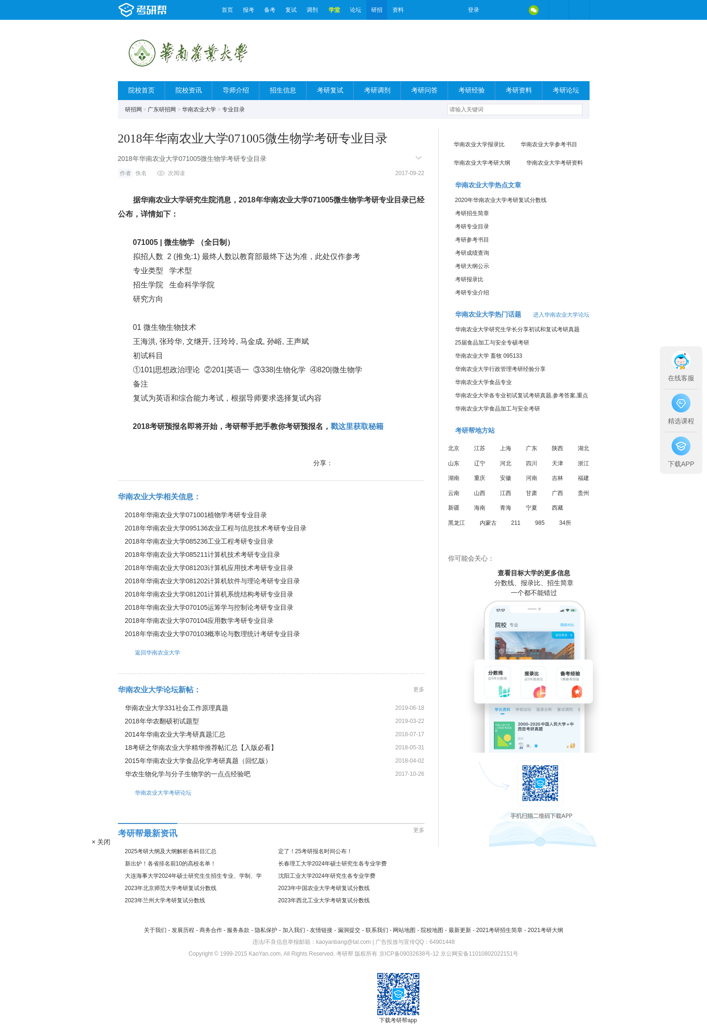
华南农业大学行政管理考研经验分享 (500, 369)
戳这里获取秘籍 (357, 426)
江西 (505, 493)
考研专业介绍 (472, 292)
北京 (453, 448)
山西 (479, 493)
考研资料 (519, 90)
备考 (269, 10)
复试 (291, 10)
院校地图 (432, 930)
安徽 (505, 478)
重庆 (479, 478)
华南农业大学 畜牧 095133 (489, 356)
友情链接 (321, 930)
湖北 (583, 448)
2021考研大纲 (545, 930)
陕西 (557, 448)
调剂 (312, 10)
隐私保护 (266, 930)
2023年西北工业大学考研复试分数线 (324, 900)
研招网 (133, 109)
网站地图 (404, 930)
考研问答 (424, 90)
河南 (531, 478)
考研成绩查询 (472, 253)
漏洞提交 (349, 930)
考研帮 (167, 10)
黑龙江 (456, 523)
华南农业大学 (199, 109)
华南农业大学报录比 (479, 144)
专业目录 (233, 109)
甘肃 (531, 493)
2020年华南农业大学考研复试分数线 (501, 200)
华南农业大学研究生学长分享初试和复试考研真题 (517, 329)
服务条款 (238, 930)
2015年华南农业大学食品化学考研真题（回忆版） (198, 761)
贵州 (583, 493)
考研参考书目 (472, 239)
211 (516, 523)
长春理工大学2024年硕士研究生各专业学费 (332, 863)
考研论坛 (566, 90)
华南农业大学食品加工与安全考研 (497, 408)
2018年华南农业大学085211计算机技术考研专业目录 (203, 554)
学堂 (334, 10)
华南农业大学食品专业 (483, 382)
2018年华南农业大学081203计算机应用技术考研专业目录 (209, 567)
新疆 (453, 507)
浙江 (583, 463)
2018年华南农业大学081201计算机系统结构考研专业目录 (209, 594)
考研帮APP (579, 10)
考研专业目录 (472, 226)
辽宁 (479, 463)
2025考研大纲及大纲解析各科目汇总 (171, 851)
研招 (377, 10)
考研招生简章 (472, 213)
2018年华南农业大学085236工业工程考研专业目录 (199, 541)
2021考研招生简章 (499, 930)
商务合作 (211, 930)
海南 (479, 507)
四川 (531, 463)
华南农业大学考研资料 (554, 163)
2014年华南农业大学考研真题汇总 (175, 734)
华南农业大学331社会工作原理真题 (176, 708)
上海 (505, 448)
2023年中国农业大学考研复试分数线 (324, 888)
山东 (453, 463)
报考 (248, 10)
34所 (565, 523)
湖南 (453, 478)
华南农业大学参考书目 (549, 144)
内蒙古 (488, 523)
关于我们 (155, 930)
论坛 (355, 10)
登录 (473, 10)
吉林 (557, 478)
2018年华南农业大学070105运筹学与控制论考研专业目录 (209, 607)
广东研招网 (162, 109)
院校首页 (141, 90)
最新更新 (460, 930)
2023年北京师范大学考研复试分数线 (171, 888)
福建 (583, 478)
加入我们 (294, 930)
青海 (505, 507)
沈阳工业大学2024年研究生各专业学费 (327, 876)
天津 (557, 463)
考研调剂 (377, 90)
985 (540, 523)
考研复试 (330, 90)
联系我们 (377, 930)
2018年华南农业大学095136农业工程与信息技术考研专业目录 (216, 528)
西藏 (557, 507)
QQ (514, 10)
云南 (453, 493)
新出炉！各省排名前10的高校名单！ (170, 863)
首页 (227, 10)
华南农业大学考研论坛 (154, 792)
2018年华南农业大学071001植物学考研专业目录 (196, 515)
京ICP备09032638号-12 (409, 953)
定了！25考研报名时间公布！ (315, 851)
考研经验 (471, 90)
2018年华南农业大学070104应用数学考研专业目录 (199, 620)
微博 (494, 10)
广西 (557, 493)
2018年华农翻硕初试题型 (162, 721)
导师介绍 (236, 90)
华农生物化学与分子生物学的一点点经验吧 (187, 774)
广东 (531, 448)
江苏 (479, 448)
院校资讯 (188, 90)
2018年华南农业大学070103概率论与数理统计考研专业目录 (212, 634)
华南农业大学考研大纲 (482, 163)
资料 (398, 10)
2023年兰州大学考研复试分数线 (165, 900)
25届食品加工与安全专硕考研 (492, 342)
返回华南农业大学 (149, 652)
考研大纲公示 (472, 266)
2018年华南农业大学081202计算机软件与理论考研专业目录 (212, 581)
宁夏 (531, 507)
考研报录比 (469, 279)
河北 (505, 463)
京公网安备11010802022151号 (479, 953)
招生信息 (283, 90)
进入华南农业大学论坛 (561, 314)
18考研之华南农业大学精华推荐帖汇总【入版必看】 (201, 747)
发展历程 (183, 930)
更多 (418, 689)
